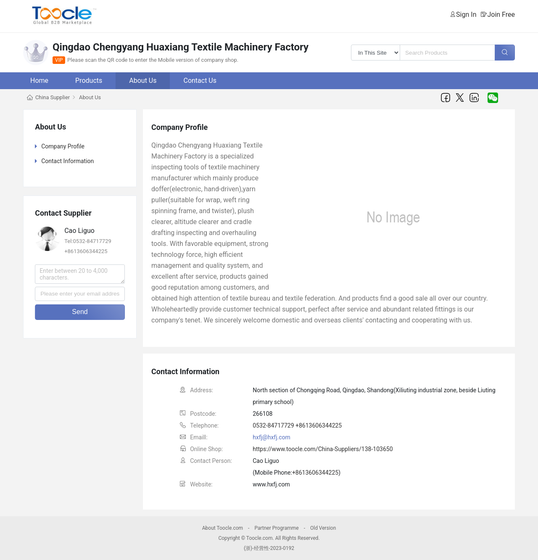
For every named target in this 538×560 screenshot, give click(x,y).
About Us (142, 81)
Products (88, 81)
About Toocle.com (222, 528)
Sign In (466, 14)
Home (39, 81)
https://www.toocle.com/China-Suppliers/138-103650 (323, 449)
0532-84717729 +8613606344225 (297, 425)
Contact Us (199, 81)
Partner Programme (276, 528)
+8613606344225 (315, 472)
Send (79, 311)
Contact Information (67, 161)
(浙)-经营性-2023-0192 (269, 548)
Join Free (501, 14)
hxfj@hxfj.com (271, 437)
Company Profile (62, 146)
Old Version (323, 528)
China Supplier (52, 97)
